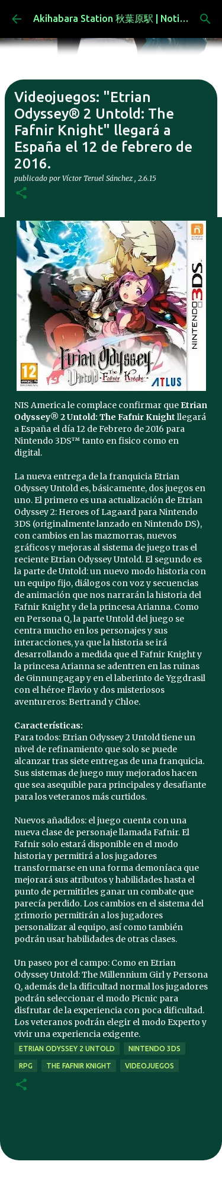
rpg (26, 1066)
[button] (21, 194)
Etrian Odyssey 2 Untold (67, 1048)
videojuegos (149, 1066)
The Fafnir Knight (78, 1066)
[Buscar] (205, 19)
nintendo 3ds (154, 1048)
